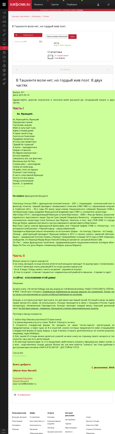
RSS (40, 41)
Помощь (15, 429)
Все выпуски (65, 69)
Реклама (50, 417)
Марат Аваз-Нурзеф (62, 45)
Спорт (88, 417)
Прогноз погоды (92, 421)
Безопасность (35, 425)
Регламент (16, 425)
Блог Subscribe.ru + (37, 421)
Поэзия (46, 16)
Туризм (68, 423)
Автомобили (70, 419)
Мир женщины (71, 428)
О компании (35, 417)
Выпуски (41, 3)
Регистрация (17, 421)
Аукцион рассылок (54, 432)
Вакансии (34, 429)
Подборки (75, 3)
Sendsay (50, 428)
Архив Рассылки (21, 381)
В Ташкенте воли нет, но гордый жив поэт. (39, 26)
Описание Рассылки (22, 378)
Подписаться (28, 35)
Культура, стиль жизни (20, 16)
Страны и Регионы (93, 429)
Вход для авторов (19, 417)
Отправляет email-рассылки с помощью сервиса (61, 10)
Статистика (55, 52)
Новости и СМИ (92, 425)
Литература (36, 16)
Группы (57, 3)
